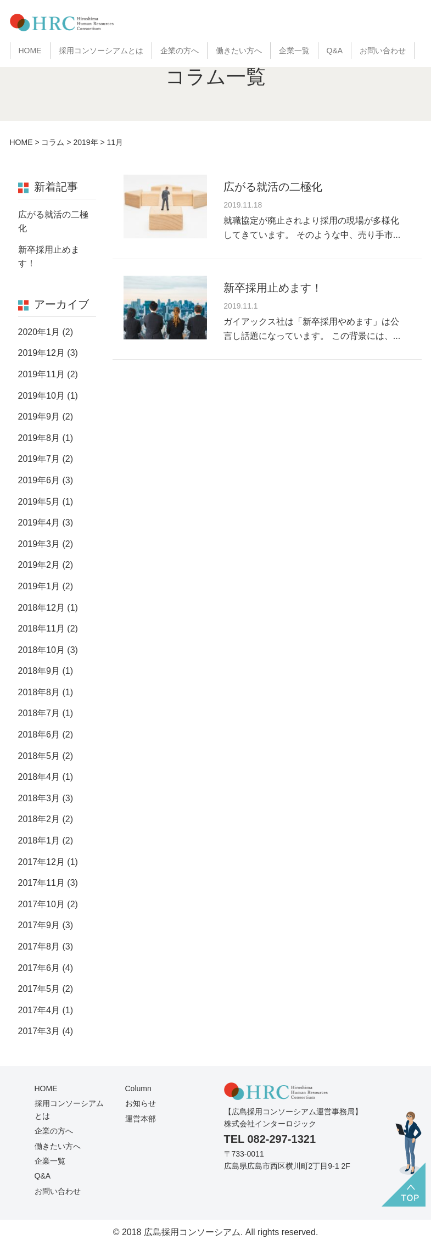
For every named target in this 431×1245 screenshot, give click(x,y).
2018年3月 (39, 798)
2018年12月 (41, 607)
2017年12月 (41, 862)
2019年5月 (39, 501)
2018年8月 (39, 692)
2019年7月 (39, 459)
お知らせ (140, 1103)
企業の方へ (179, 50)
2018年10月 (41, 650)
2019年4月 (39, 522)
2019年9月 (39, 416)
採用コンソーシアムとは (101, 50)
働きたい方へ (239, 50)
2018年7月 (39, 713)
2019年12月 (41, 353)
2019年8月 (39, 438)
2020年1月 (39, 332)
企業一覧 (294, 50)
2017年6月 (39, 968)
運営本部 (140, 1118)
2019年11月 (41, 374)
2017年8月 (39, 946)
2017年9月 (39, 925)
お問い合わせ (383, 50)
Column (138, 1088)
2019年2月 (39, 565)
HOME (30, 50)
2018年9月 (39, 670)
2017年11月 (41, 882)
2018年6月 (39, 734)
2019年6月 (39, 480)
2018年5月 (39, 756)
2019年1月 (39, 586)
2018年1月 (39, 840)
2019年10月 (41, 395)
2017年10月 (41, 904)
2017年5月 (39, 988)
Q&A (335, 50)
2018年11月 (41, 628)
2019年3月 (39, 544)
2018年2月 (39, 819)
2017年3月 (39, 1031)
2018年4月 (39, 776)
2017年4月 (39, 1010)
